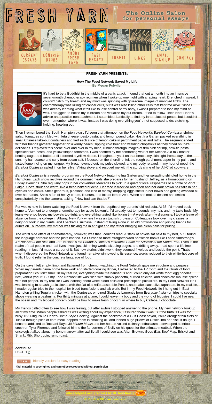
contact (132, 387)
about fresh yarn (125, 382)
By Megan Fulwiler (107, 85)
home (61, 382)
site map (118, 387)
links (90, 387)
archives (146, 382)
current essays (79, 382)
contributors (101, 382)
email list (102, 387)
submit (79, 387)
